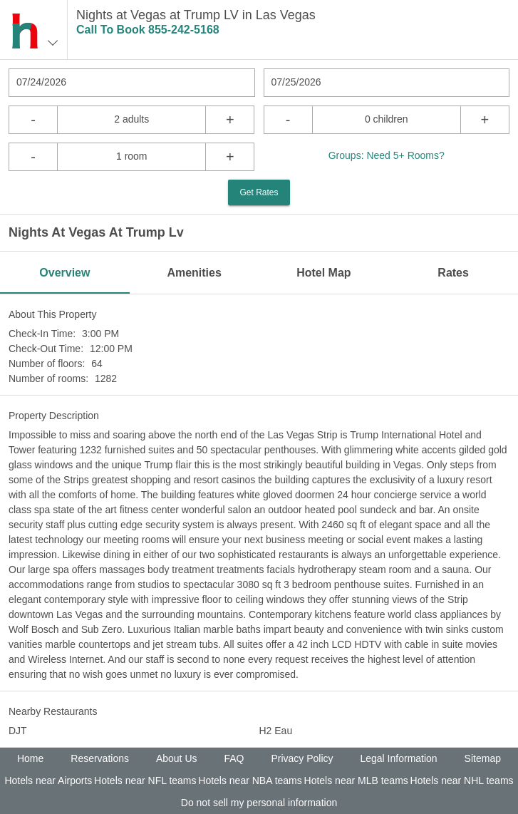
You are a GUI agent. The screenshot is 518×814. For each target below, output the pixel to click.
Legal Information (398, 758)
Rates (453, 273)
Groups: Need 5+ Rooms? (386, 155)
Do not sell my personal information (259, 802)
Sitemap (483, 758)
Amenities (194, 273)
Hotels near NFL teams (145, 780)
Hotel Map (323, 273)
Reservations (100, 758)
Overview (64, 273)
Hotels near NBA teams (250, 780)
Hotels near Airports (48, 780)
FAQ (234, 758)
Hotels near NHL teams (462, 780)
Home (30, 758)
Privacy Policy (302, 758)
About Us (176, 758)
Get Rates (258, 192)
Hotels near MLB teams (356, 780)
